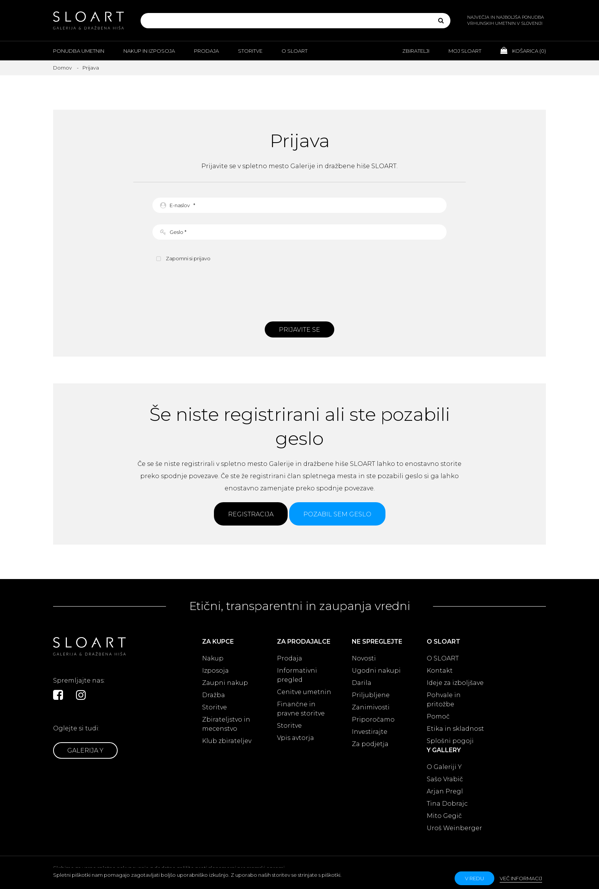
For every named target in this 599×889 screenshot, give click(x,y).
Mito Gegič (444, 815)
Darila (361, 682)
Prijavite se (299, 329)
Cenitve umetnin (304, 692)
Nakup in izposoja (149, 51)
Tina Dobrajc (447, 803)
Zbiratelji (415, 51)
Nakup (212, 658)
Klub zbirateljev (226, 741)
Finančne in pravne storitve (301, 709)
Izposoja (215, 670)
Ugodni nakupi (376, 670)
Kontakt (440, 670)
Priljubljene (371, 695)
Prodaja (206, 51)
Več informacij (521, 878)
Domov (62, 68)
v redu (474, 878)
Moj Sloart (464, 51)
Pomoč (438, 716)
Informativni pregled (297, 675)
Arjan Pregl (445, 791)
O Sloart (295, 51)
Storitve (250, 51)
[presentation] (299, 291)
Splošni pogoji (450, 741)
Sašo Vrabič (445, 779)
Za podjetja (370, 744)
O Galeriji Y (444, 767)
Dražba (213, 695)
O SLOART (443, 658)
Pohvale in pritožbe (444, 699)
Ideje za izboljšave (455, 682)
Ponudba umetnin (78, 51)
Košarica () (523, 50)
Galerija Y (85, 750)
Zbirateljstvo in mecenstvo (226, 724)
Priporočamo (373, 719)
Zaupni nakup (225, 682)
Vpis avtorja (295, 737)
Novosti (364, 658)
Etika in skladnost (455, 728)
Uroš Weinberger (454, 828)
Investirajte (369, 731)
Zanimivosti (371, 707)
